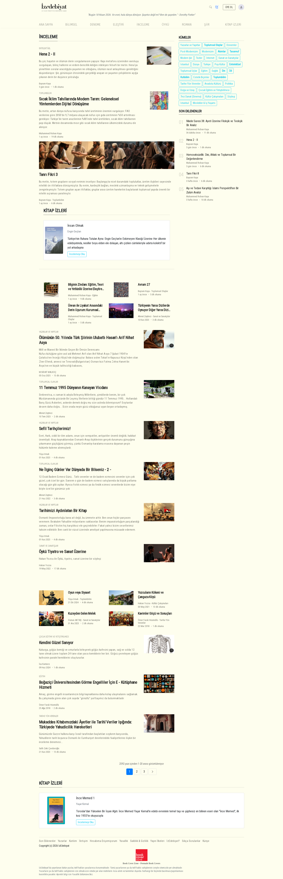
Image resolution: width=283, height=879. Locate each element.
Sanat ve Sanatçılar (161, 316)
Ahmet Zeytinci (144, 316)
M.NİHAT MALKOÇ (47, 372)
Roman (187, 24)
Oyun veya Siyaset (79, 592)
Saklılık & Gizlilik (139, 841)
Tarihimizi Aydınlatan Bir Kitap (63, 510)
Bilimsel (71, 24)
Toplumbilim (45, 93)
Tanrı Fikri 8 (192, 173)
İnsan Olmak (75, 225)
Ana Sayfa (46, 24)
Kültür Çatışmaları (160, 603)
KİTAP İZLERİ (233, 24)
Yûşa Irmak (44, 454)
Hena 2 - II (47, 54)
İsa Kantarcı (44, 664)
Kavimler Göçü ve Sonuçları (155, 613)
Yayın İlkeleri (157, 841)
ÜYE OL (229, 7)
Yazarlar (62, 841)
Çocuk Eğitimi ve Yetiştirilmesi (54, 636)
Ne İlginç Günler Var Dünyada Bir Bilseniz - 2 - (75, 469)
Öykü (165, 24)
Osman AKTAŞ (74, 620)
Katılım (73, 841)
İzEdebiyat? (173, 841)
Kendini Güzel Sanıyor (56, 642)
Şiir (206, 24)
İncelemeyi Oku (77, 254)
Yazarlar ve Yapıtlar (48, 331)
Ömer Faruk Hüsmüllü (148, 620)
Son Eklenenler (47, 841)
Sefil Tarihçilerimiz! (55, 428)
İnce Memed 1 (85, 798)
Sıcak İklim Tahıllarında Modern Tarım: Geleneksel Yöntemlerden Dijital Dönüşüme (79, 101)
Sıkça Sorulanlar (191, 841)
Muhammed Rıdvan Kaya (50, 133)
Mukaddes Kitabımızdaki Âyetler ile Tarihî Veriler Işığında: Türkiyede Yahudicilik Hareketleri (85, 724)
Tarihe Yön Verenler (48, 716)
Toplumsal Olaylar (159, 291)
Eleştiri (118, 24)
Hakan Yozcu (45, 565)
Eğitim (95, 295)
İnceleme (143, 24)
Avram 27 (144, 284)
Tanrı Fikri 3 (48, 174)
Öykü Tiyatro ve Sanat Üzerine (62, 551)
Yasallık (124, 841)
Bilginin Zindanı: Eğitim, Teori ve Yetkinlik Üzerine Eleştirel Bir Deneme (86, 289)
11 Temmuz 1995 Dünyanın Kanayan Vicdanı (73, 387)
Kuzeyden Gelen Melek (82, 613)
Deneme (95, 24)
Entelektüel (44, 48)
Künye (206, 841)
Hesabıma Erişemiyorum (103, 841)
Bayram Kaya (45, 83)
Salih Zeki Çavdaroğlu (49, 748)
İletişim (83, 841)
